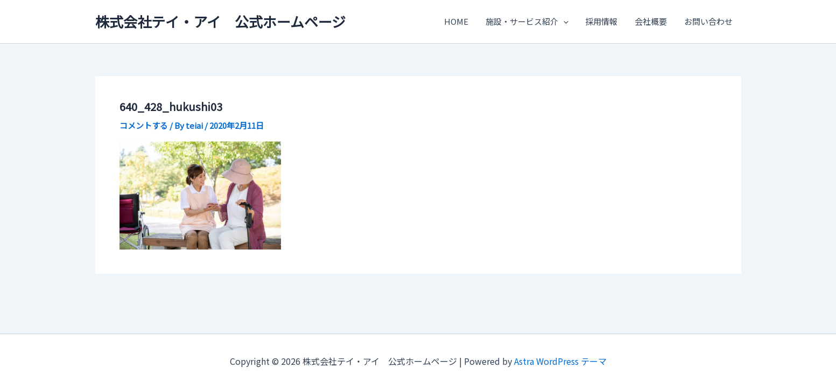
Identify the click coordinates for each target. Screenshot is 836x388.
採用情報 (604, 21)
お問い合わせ (709, 21)
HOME (460, 21)
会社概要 (652, 21)
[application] (566, 21)
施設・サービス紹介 (530, 21)
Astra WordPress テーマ (560, 361)
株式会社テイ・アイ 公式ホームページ (220, 21)
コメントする (144, 125)
